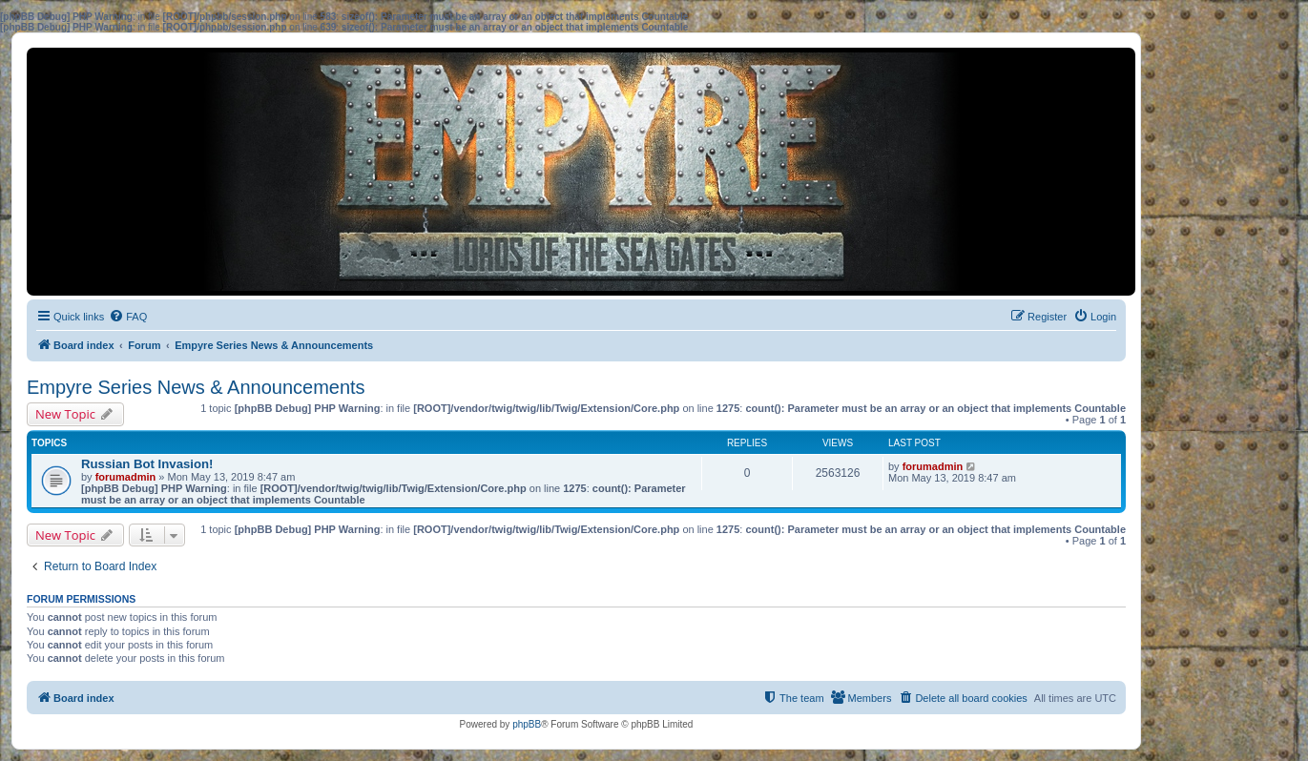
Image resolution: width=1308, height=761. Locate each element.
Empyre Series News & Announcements (196, 387)
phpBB (526, 724)
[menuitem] (128, 316)
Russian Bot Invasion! (147, 464)
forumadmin (125, 477)
